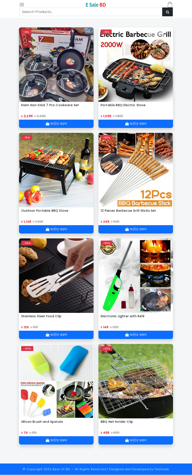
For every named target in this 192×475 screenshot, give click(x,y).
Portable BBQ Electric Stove (123, 105)
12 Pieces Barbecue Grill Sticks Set (129, 210)
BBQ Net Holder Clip (117, 421)
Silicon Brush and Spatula (42, 421)
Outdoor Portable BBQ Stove (44, 210)
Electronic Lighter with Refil (123, 316)
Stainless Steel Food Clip (41, 316)
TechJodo (161, 469)
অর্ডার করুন (56, 123)
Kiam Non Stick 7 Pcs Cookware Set (50, 105)
